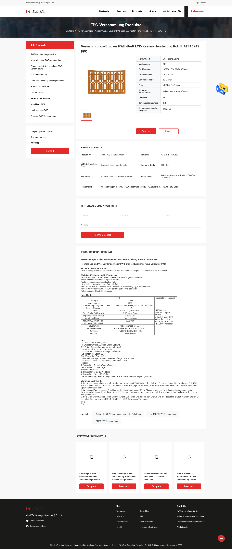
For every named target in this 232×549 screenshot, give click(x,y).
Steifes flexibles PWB (40, 86)
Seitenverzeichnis (146, 522)
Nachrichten (144, 511)
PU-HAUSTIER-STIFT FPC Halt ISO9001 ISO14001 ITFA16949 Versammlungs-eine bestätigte (155, 476)
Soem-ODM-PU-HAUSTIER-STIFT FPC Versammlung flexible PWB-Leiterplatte (187, 476)
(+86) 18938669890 (55, 137)
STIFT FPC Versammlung (107, 421)
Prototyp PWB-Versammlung (43, 116)
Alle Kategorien (182, 527)
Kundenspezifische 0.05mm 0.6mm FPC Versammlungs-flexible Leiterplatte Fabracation (90, 476)
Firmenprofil (120, 511)
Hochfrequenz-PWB (39, 110)
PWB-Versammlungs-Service (43, 54)
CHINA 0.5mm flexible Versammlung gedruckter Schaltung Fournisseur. (77, 545)
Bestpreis (146, 131)
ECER (180, 545)
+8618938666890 (48, 143)
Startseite (70, 31)
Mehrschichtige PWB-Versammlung (46, 60)
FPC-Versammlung (84, 31)
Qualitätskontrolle (122, 522)
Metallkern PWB (38, 104)
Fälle (141, 516)
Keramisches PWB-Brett (41, 98)
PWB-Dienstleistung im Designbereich (47, 80)
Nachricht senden (102, 235)
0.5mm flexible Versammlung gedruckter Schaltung (118, 414)
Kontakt (50, 151)
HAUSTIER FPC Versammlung (163, 414)
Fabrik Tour (120, 516)
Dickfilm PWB (37, 92)
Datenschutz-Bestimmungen (148, 527)
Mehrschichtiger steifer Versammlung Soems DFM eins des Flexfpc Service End (123, 476)
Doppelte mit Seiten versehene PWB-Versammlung (47, 67)
